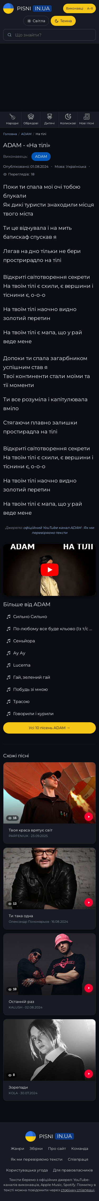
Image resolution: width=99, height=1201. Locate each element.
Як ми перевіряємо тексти (37, 1159)
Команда (79, 1148)
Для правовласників (73, 1170)
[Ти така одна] (49, 888)
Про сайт (57, 1148)
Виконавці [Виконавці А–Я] (79, 8)
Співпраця (78, 1159)
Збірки (36, 1148)
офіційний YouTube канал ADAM (52, 527)
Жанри (17, 1148)
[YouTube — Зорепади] (88, 1074)
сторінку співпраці (78, 1190)
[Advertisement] (49, 77)
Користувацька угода (27, 1170)
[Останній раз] (49, 974)
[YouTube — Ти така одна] (88, 902)
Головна (10, 134)
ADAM (26, 134)
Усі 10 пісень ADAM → (49, 727)
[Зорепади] (49, 1060)
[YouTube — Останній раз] (88, 988)
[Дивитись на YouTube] (50, 569)
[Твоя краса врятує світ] (49, 803)
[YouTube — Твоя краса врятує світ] (88, 816)
